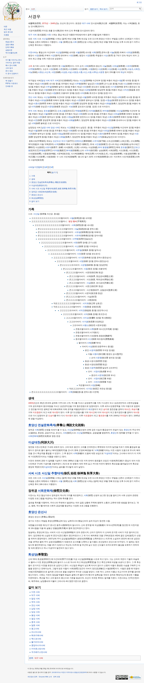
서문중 (99, 358)
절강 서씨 (35, 619)
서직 (33, 106)
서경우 (92, 350)
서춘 (109, 120)
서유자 (48, 147)
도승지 (51, 415)
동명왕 (105, 147)
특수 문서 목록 (11, 65)
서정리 (97, 371)
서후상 (95, 72)
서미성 (86, 318)
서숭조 (130, 69)
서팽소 (86, 325)
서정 (37, 55)
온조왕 (47, 111)
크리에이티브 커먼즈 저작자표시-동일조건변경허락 (69, 672)
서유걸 (129, 52)
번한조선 (79, 141)
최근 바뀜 (7, 29)
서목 (70, 392)
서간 (69, 127)
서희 (75, 42)
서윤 (90, 72)
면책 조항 (56, 677)
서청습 (109, 100)
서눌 (112, 52)
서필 (60, 42)
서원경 (75, 72)
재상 (122, 72)
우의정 (123, 415)
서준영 (51, 106)
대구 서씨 (86, 23)
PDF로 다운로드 (11, 83)
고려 (30, 66)
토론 (33, 9)
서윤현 (101, 72)
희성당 (32, 554)
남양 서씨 (46, 127)
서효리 (36, 103)
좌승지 (134, 409)
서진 (84, 87)
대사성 (105, 412)
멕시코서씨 (36, 639)
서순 (106, 55)
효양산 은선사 (37, 512)
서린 (71, 55)
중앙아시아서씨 (38, 645)
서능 (30, 72)
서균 (53, 55)
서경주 (92, 368)
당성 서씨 (55, 127)
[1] (44, 167)
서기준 (114, 87)
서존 (61, 69)
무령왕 (78, 111)
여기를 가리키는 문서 (13, 60)
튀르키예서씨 (37, 635)
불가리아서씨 (37, 642)
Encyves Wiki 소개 (45, 677)
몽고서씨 (35, 629)
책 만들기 (9, 81)
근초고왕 (61, 111)
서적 (100, 137)
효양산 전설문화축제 (42, 425)
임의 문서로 (8, 32)
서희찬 (137, 69)
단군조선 (57, 141)
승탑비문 (8, 50)
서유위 (129, 66)
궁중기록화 (9, 45)
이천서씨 (32, 52)
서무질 (48, 87)
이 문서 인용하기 (11, 74)
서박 (33, 123)
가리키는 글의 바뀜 (12, 63)
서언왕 (98, 144)
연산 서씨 (32, 97)
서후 (92, 329)
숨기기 (54, 172)
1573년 (45, 23)
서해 (89, 343)
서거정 (89, 388)
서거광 (85, 322)
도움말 (6, 35)
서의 (82, 93)
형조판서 (102, 415)
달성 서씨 (45, 80)
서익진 (126, 90)
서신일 (45, 39)
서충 (81, 72)
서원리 (95, 354)
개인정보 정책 (32, 677)
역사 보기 (104, 9)
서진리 (97, 382)
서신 (85, 72)
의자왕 (92, 111)
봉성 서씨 (35, 615)
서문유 (101, 375)
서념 (70, 72)
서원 (90, 69)
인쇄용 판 (9, 86)
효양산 (127, 430)
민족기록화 (9, 47)
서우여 (96, 141)
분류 (31, 658)
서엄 (93, 385)
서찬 (72, 103)
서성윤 (64, 72)
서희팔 (108, 103)
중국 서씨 (35, 622)
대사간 (127, 409)
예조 (90, 409)
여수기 (64, 141)
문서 (27, 9)
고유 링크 (9, 68)
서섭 (89, 283)
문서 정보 (9, 71)
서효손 (41, 72)
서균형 (87, 90)
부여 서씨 (32, 111)
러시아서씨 (36, 632)
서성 (110, 69)
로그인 (139, 2)
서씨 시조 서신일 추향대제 (45, 473)
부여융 (106, 111)
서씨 (35, 39)
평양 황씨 (72, 221)
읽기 (86, 9)
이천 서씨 (35, 592)
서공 (88, 55)
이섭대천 (34, 442)
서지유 (86, 303)
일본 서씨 (35, 625)
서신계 (47, 72)
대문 (5, 27)
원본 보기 (94, 9)
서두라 (87, 150)
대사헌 (55, 412)
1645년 (53, 23)
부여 (100, 147)
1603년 (31, 403)
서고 (90, 339)
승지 (105, 409)
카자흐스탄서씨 (38, 649)
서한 (49, 35)
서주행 (31, 69)
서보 (71, 106)
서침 (54, 93)
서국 (56, 144)
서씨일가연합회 (35, 167)
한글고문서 (9, 42)
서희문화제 (33, 436)
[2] (50, 167)
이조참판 (37, 412)
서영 (46, 90)
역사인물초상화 (11, 53)
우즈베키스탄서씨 (39, 652)
